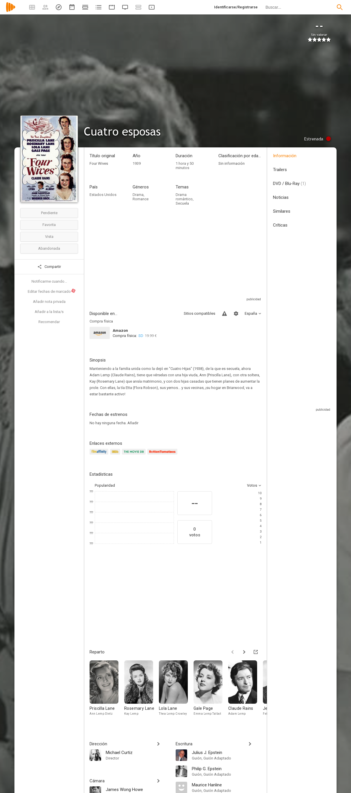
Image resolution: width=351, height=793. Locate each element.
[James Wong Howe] (138, 789)
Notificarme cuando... (49, 281)
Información (284, 155)
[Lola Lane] (176, 692)
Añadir (132, 423)
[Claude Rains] (245, 692)
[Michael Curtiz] (138, 752)
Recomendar (49, 322)
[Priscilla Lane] (107, 692)
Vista (49, 236)
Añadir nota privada (49, 301)
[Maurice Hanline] (227, 785)
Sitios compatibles (199, 313)
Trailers (280, 169)
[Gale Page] (211, 692)
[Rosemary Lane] (141, 692)
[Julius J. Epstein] (227, 752)
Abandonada (49, 248)
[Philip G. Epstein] (227, 768)
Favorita (49, 225)
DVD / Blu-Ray (289, 183)
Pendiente (49, 213)
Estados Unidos (103, 194)
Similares (281, 211)
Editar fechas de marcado (52, 291)
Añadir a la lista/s (49, 312)
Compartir (49, 266)
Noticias (281, 197)
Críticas (280, 225)
